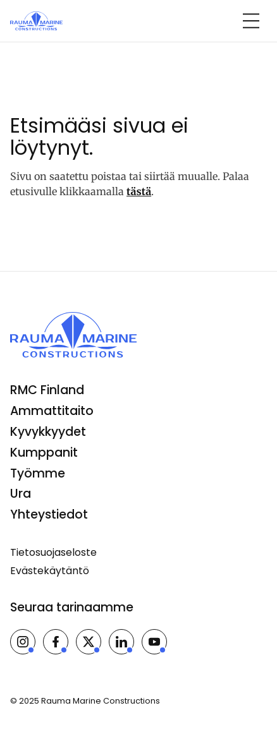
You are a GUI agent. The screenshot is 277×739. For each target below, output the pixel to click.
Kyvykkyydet (48, 431)
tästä (138, 191)
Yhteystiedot (49, 514)
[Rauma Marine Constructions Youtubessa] (154, 641)
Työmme (37, 473)
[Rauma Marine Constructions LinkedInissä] (121, 641)
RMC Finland (47, 390)
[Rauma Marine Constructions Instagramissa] (22, 641)
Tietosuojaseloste (53, 552)
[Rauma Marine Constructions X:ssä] (88, 641)
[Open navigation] (251, 21)
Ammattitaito (52, 410)
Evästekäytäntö (49, 570)
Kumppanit (44, 452)
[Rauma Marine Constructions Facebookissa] (55, 641)
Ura (20, 493)
